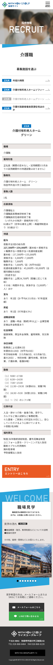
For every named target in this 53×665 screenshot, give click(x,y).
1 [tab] (18, 581)
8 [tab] (35, 581)
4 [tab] (25, 581)
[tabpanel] (27, 560)
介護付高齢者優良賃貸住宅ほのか (23, 108)
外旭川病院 (13, 80)
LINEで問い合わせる (26, 616)
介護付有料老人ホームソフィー (23, 89)
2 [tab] (20, 581)
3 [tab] (23, 581)
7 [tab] (33, 581)
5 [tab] (28, 581)
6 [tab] (30, 581)
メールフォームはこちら (26, 607)
